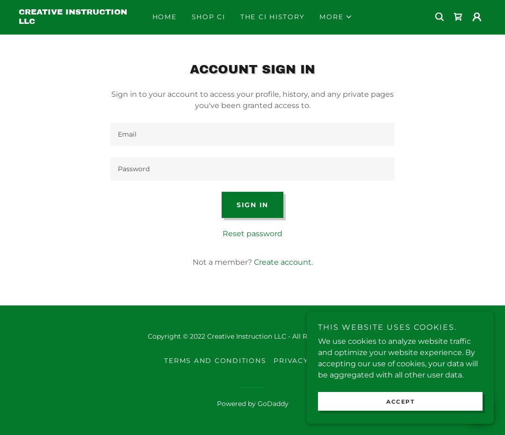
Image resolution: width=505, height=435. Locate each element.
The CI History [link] (272, 17)
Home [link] (164, 17)
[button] (336, 16)
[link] (77, 21)
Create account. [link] (283, 262)
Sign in (252, 205)
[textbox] (252, 134)
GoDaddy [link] (273, 403)
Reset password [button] (252, 233)
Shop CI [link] (208, 17)
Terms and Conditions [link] (215, 360)
